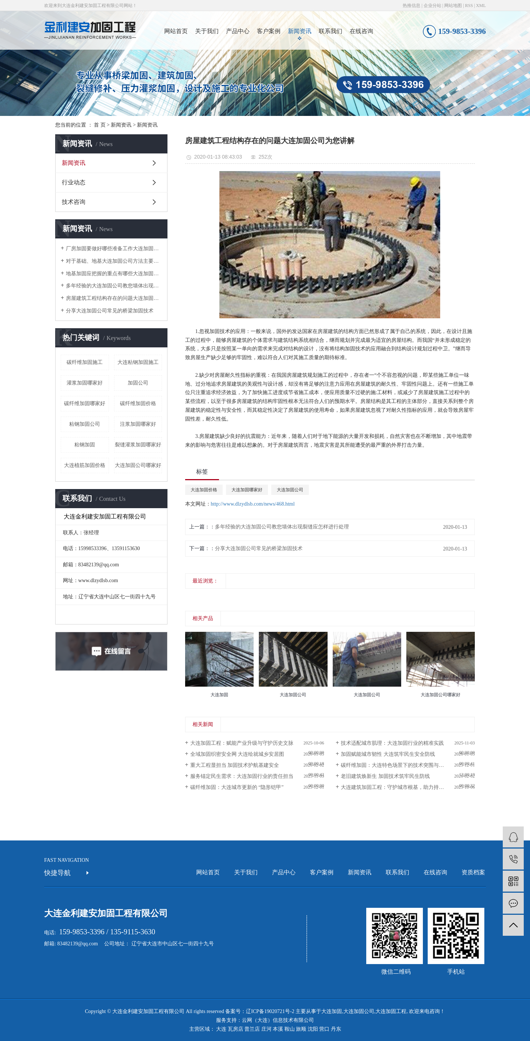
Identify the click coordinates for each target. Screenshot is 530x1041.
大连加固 (331, 1011)
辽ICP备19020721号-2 (270, 1011)
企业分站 (432, 5)
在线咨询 (361, 31)
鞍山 (290, 1029)
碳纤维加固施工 (85, 362)
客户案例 (268, 31)
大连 (221, 1029)
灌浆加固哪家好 (85, 383)
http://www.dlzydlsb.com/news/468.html (253, 504)
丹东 (336, 1029)
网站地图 (453, 5)
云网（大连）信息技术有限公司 (278, 1020)
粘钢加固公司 (84, 424)
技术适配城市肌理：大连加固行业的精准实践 (392, 743)
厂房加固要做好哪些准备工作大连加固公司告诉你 (114, 248)
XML (481, 5)
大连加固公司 (290, 489)
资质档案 (473, 872)
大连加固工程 (390, 1011)
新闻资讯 (299, 31)
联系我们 (330, 31)
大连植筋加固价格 (84, 465)
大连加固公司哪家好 (138, 465)
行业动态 (73, 182)
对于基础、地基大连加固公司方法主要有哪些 (114, 261)
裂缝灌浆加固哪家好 (138, 444)
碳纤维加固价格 (138, 403)
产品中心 (238, 31)
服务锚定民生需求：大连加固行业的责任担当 (241, 776)
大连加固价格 (204, 489)
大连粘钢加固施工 (138, 362)
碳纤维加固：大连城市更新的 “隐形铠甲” (237, 787)
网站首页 (176, 31)
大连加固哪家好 (247, 489)
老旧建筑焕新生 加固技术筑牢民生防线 (385, 776)
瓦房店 (235, 1029)
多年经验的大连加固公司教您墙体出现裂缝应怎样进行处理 (114, 285)
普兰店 (252, 1029)
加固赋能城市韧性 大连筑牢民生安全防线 (388, 754)
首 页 (100, 125)
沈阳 (313, 1029)
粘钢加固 (84, 444)
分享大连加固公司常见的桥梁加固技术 (109, 311)
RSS (469, 5)
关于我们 (207, 31)
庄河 (266, 1029)
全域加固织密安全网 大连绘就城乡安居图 (237, 754)
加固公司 (138, 383)
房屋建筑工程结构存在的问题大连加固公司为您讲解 (114, 298)
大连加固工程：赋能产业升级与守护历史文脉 (241, 743)
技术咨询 (73, 202)
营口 (324, 1029)
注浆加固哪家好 (138, 424)
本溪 (278, 1029)
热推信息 (411, 5)
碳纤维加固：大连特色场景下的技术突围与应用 (395, 765)
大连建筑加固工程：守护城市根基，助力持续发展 (397, 787)
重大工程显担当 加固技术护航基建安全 (234, 765)
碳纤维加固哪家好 (84, 403)
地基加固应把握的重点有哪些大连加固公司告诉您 (114, 273)
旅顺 (301, 1029)
